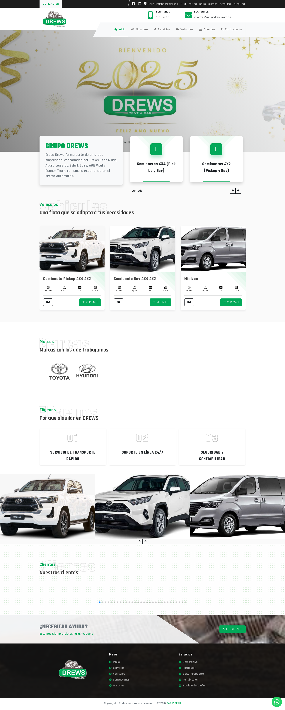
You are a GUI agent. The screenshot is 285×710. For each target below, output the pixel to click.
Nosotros (116, 686)
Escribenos (232, 629)
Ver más (90, 302)
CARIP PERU (173, 703)
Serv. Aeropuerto (191, 674)
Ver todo (137, 191)
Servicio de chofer (192, 686)
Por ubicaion (188, 680)
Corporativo (188, 662)
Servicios (116, 668)
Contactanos (119, 680)
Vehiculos (117, 674)
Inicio (114, 662)
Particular (187, 668)
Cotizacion (51, 4)
